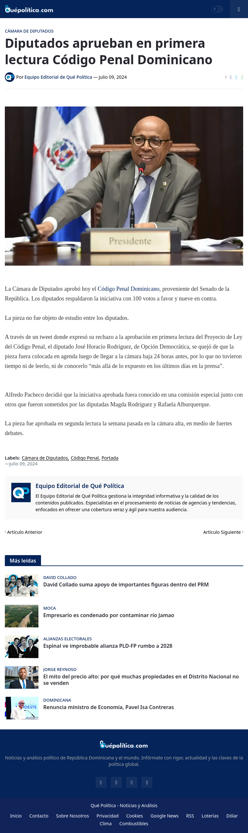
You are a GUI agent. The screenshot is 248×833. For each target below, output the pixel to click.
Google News (164, 816)
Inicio (16, 816)
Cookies (134, 816)
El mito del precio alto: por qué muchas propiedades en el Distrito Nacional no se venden (141, 680)
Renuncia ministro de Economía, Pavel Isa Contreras (108, 707)
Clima (106, 823)
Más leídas (23, 560)
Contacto (38, 816)
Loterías (210, 816)
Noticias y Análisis (139, 805)
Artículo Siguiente (222, 532)
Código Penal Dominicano (128, 289)
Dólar (232, 816)
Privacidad (108, 816)
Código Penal (85, 458)
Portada (109, 458)
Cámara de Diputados (45, 458)
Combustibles (133, 823)
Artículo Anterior (24, 532)
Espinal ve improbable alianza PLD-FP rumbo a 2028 (107, 646)
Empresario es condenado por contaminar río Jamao (108, 615)
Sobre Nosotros (72, 816)
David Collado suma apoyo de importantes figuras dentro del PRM (126, 584)
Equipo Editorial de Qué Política (80, 486)
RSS (190, 816)
